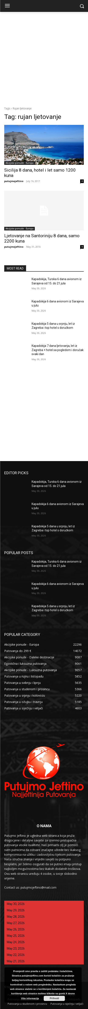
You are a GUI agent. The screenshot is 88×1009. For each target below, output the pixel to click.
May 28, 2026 (16, 916)
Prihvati (54, 998)
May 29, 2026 (16, 910)
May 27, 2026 (16, 923)
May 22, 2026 (16, 955)
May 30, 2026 (16, 904)
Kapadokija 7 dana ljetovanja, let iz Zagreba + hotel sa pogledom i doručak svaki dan (58, 350)
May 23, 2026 (16, 948)
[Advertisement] (44, 58)
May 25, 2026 (16, 935)
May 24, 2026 (16, 942)
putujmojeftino (13, 181)
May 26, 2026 (16, 929)
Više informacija (30, 998)
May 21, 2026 (16, 961)
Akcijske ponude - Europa (20, 162)
